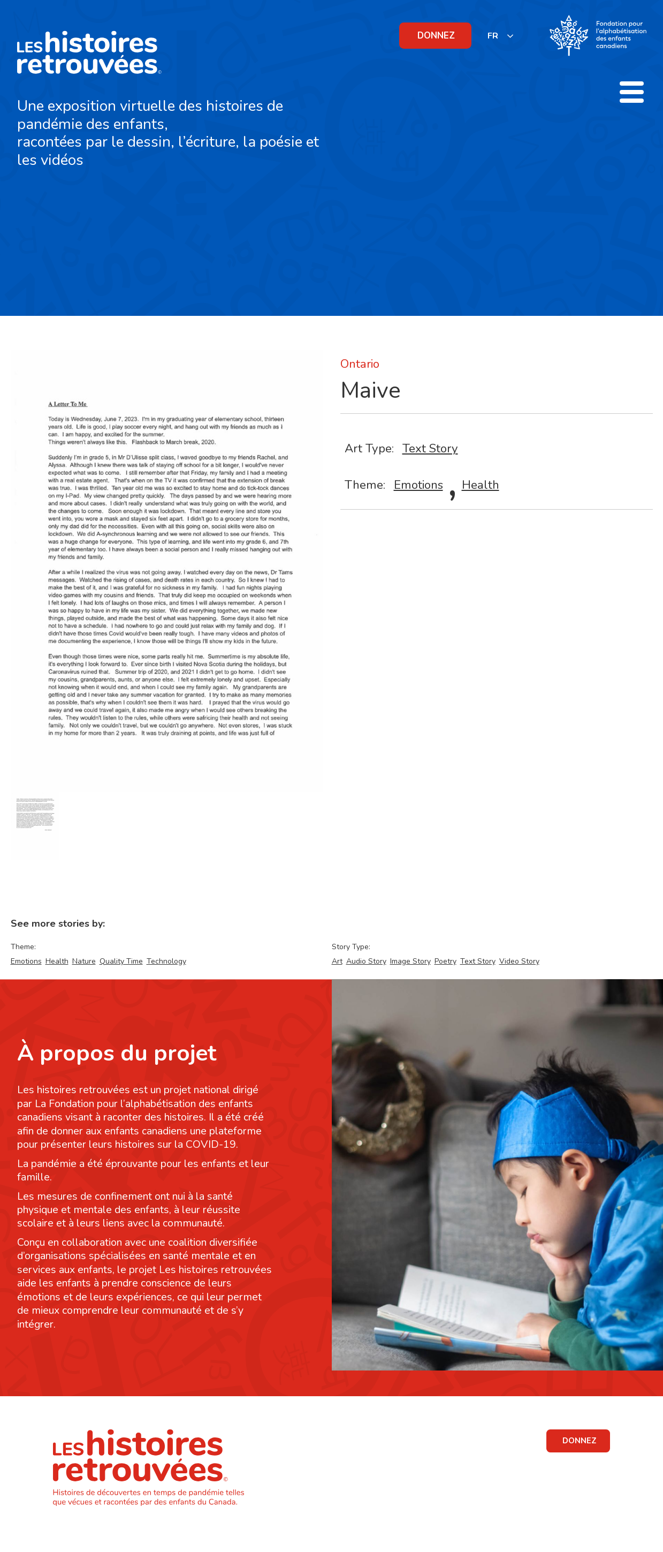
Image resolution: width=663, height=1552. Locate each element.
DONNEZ (436, 35)
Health (480, 484)
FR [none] (492, 36)
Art (337, 961)
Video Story (519, 961)
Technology (166, 961)
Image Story (410, 961)
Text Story (430, 448)
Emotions (418, 484)
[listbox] (501, 36)
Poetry (445, 961)
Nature (84, 961)
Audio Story (366, 961)
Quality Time (121, 961)
